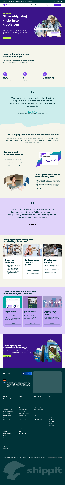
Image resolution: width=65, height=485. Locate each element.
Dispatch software (6, 413)
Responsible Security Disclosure (40, 457)
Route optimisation (7, 415)
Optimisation (5, 421)
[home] (7, 5)
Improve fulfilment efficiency (24, 407)
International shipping (23, 423)
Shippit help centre (7, 433)
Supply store (5, 446)
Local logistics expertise (23, 428)
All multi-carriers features (8, 411)
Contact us (5, 448)
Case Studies (36, 405)
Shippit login (51, 419)
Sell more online (21, 402)
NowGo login (51, 421)
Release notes (36, 398)
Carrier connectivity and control (9, 402)
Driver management (7, 417)
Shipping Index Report (38, 407)
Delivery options (6, 400)
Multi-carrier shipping (7, 398)
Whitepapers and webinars (39, 402)
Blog (34, 400)
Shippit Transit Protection (8, 426)
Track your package (53, 417)
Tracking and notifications (8, 409)
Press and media (52, 402)
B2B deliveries (21, 421)
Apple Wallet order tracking (8, 423)
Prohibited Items (14, 457)
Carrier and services (7, 444)
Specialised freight (22, 419)
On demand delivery (22, 415)
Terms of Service (6, 457)
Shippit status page (7, 439)
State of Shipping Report (38, 409)
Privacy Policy (30, 457)
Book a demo (51, 425)
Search (50, 415)
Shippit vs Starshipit (38, 419)
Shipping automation (7, 405)
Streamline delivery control (24, 409)
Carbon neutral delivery (23, 426)
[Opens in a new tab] (58, 1)
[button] (14, 5)
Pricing (32, 4)
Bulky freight (21, 417)
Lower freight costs (22, 405)
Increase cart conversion (23, 398)
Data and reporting (7, 419)
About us (50, 398)
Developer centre (6, 437)
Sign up (50, 423)
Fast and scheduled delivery (24, 413)
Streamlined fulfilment (7, 407)
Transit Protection (22, 457)
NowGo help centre (7, 435)
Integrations (26, 4)
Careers (50, 400)
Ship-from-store (22, 411)
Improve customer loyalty (23, 400)
